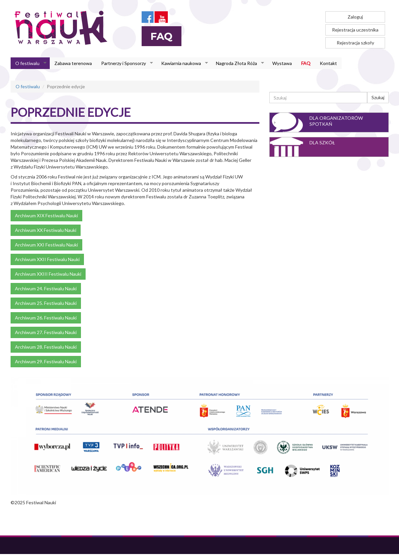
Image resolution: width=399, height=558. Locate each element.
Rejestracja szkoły (355, 42)
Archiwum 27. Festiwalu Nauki (46, 332)
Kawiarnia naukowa (182, 63)
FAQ (305, 63)
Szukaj (377, 97)
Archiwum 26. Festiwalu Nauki (46, 317)
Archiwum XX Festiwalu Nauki (45, 230)
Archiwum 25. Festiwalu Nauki (46, 303)
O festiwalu (28, 63)
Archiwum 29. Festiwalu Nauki (46, 361)
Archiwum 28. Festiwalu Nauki (46, 347)
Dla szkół (322, 142)
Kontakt (328, 63)
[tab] (329, 122)
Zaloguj (355, 17)
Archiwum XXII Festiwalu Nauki (47, 259)
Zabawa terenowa (73, 63)
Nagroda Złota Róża (237, 63)
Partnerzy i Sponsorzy (125, 63)
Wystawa (282, 63)
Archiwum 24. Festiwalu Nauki (46, 288)
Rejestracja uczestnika (355, 30)
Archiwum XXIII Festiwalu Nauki (48, 274)
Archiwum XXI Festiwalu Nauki (46, 244)
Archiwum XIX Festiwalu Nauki (46, 215)
